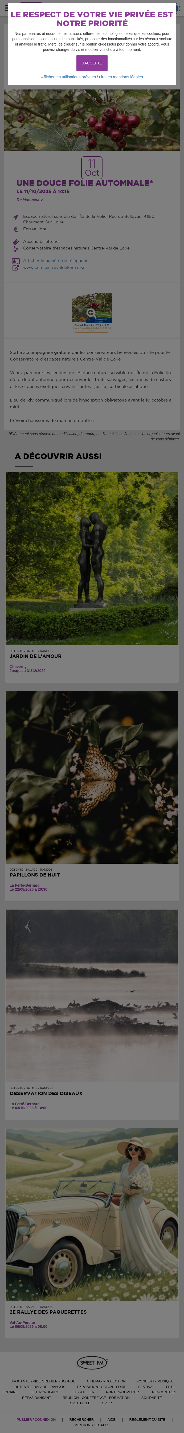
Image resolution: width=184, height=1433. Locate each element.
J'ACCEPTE (92, 63)
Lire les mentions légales (121, 77)
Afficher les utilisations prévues (68, 77)
